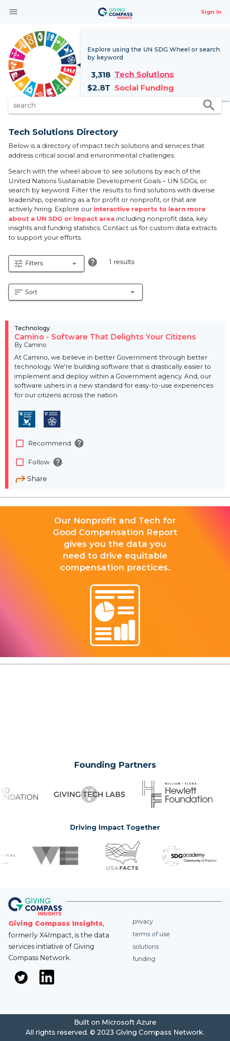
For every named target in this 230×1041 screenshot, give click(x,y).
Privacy (143, 921)
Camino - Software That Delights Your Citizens (105, 337)
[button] (46, 263)
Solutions (146, 946)
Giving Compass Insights (55, 923)
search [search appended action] (209, 105)
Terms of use (151, 934)
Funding (144, 959)
